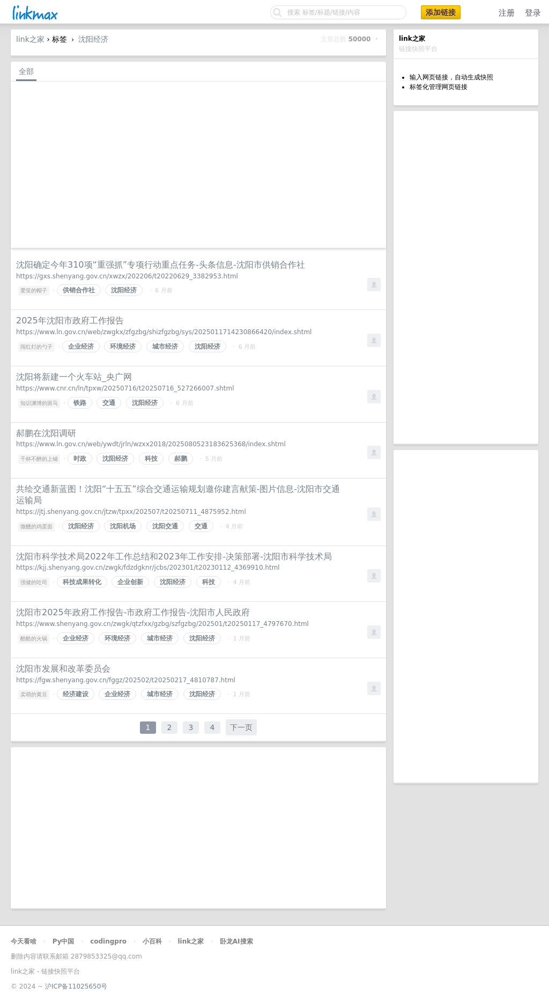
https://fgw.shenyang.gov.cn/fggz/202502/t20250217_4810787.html (125, 680)
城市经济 (165, 346)
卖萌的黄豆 (33, 694)
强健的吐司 (33, 582)
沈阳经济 (93, 39)
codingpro (108, 941)
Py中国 (64, 941)
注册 (507, 13)
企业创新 (130, 582)
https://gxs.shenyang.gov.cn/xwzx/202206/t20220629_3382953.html (127, 276)
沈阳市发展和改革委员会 (63, 669)
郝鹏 (180, 458)
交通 (108, 403)
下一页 (241, 727)
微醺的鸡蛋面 (36, 526)
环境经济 (123, 346)
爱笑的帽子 (33, 290)
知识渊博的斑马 (39, 403)
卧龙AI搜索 (236, 941)
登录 (533, 13)
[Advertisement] (466, 277)
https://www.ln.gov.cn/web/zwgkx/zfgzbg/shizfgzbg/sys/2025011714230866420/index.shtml (163, 332)
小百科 (152, 941)
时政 (79, 458)
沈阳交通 (165, 526)
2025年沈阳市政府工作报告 (70, 320)
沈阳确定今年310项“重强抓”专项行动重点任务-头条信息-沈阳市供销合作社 (160, 265)
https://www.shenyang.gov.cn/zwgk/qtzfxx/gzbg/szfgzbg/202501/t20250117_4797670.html (162, 624)
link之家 (30, 39)
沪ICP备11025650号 (76, 986)
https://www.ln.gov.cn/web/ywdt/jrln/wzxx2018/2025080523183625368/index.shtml (151, 444)
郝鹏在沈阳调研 (46, 433)
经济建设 (75, 694)
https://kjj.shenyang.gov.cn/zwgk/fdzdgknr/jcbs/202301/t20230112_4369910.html (148, 567)
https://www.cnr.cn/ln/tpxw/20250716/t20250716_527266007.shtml (125, 388)
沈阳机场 (123, 526)
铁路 (79, 403)
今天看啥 (23, 941)
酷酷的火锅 (33, 639)
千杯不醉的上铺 (39, 459)
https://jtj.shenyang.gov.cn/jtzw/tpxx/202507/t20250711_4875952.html (131, 511)
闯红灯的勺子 (36, 347)
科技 (151, 458)
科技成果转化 (82, 582)
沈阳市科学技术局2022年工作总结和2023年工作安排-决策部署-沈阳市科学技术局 (174, 556)
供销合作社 (79, 290)
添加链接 (441, 12)
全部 (26, 71)
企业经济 (81, 346)
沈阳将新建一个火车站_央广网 (74, 377)
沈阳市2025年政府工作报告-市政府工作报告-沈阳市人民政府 (133, 612)
